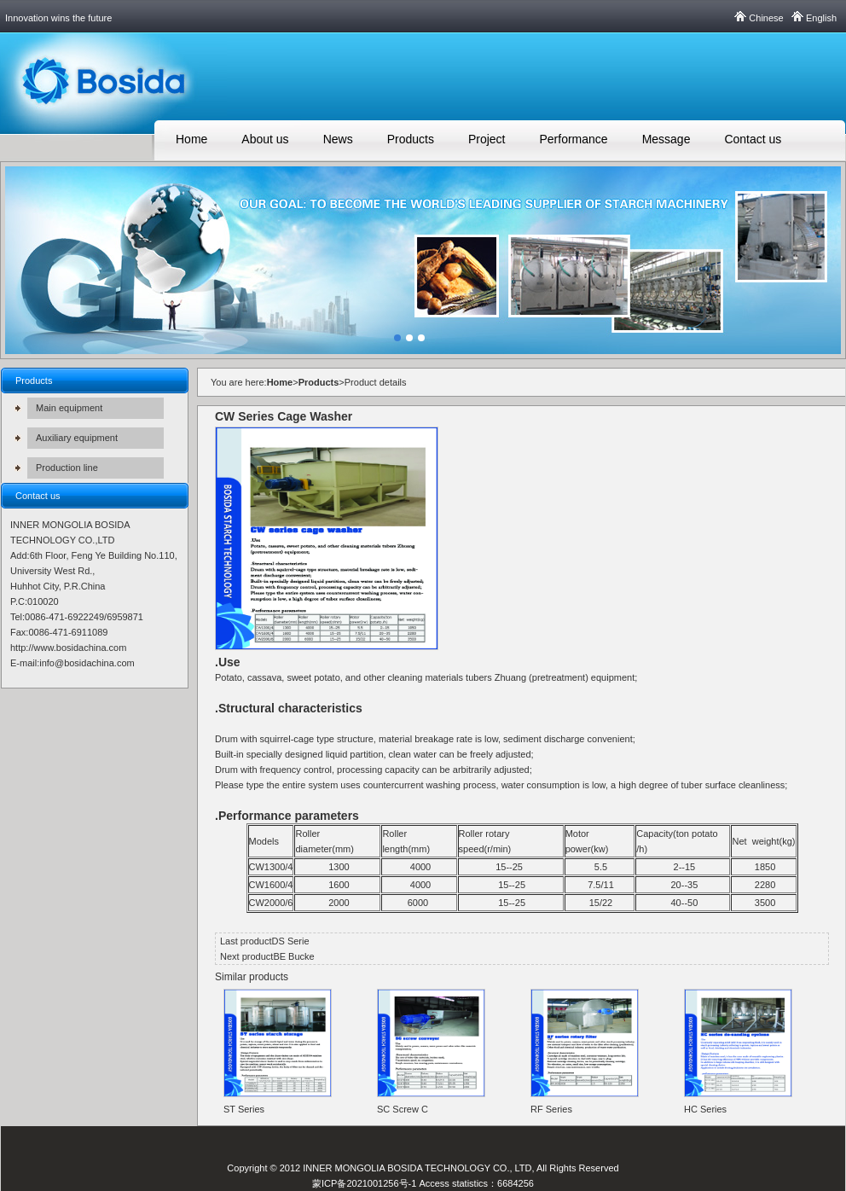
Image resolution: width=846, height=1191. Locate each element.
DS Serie (291, 941)
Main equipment (69, 408)
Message (666, 139)
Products (410, 139)
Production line (67, 467)
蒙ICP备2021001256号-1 (364, 1183)
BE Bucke (293, 956)
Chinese (766, 18)
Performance (573, 139)
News (338, 139)
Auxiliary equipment (77, 438)
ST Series (243, 1109)
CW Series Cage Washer (283, 416)
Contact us (752, 139)
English (821, 18)
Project (487, 139)
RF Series (551, 1109)
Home (191, 139)
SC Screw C (402, 1109)
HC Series (705, 1109)
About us (264, 139)
